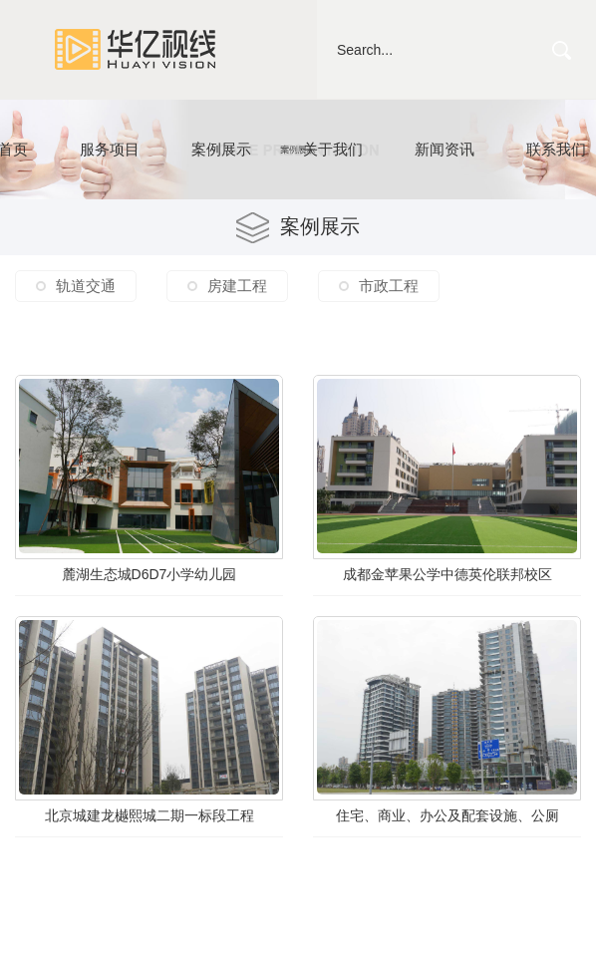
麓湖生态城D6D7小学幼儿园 (149, 574)
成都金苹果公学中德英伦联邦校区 (447, 574)
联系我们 (556, 149)
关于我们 (333, 149)
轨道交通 (86, 285)
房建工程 (237, 285)
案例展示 (221, 149)
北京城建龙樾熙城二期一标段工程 (149, 815)
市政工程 (389, 285)
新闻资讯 (444, 149)
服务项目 (110, 149)
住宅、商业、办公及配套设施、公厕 (447, 815)
